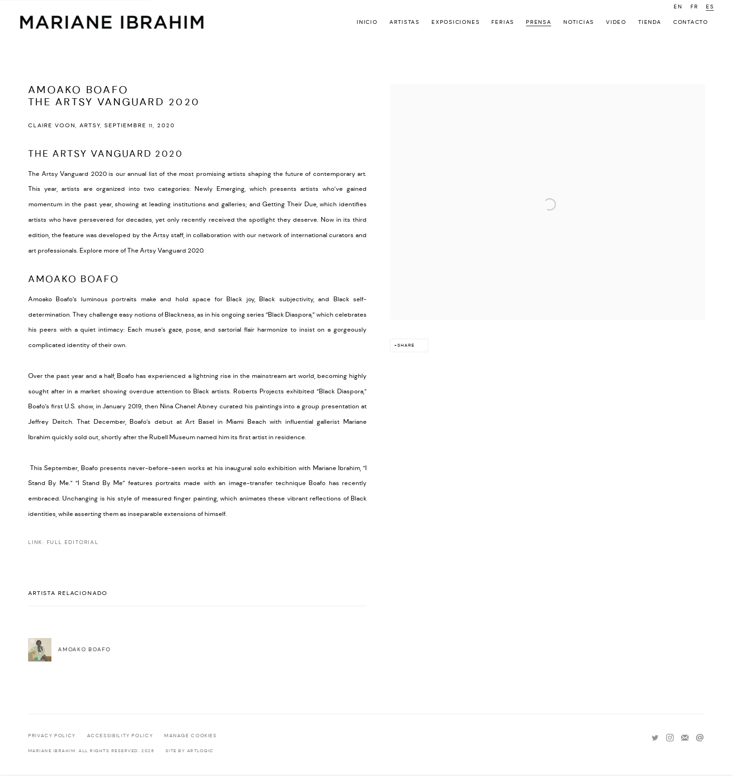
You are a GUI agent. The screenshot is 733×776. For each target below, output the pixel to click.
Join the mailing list (685, 738)
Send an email (700, 738)
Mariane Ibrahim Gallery (112, 23)
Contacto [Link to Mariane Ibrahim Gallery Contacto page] (690, 22)
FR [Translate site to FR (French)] (694, 6)
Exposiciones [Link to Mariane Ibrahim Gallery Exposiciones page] (455, 22)
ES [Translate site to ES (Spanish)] (710, 6)
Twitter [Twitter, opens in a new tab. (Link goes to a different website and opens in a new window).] (655, 738)
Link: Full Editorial (63, 542)
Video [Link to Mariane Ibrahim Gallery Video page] (616, 22)
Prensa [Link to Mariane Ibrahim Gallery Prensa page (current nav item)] (539, 22)
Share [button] (406, 345)
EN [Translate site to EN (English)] (678, 6)
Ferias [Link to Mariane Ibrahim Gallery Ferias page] (502, 22)
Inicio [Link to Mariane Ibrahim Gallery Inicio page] (367, 22)
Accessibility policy (120, 735)
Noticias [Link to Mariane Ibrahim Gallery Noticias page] (578, 22)
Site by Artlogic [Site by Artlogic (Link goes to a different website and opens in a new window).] (189, 751)
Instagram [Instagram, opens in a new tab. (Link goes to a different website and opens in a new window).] (670, 738)
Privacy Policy (52, 735)
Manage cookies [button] (190, 735)
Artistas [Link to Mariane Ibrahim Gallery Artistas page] (404, 22)
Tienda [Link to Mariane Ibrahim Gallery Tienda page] (649, 22)
